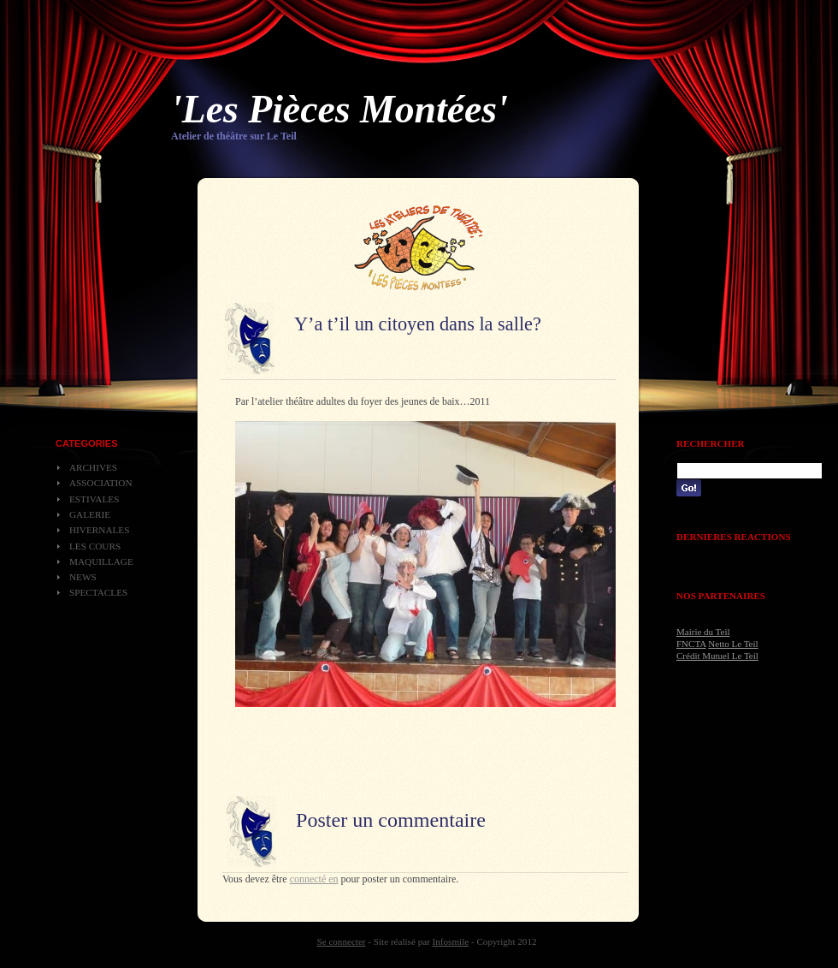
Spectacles (98, 592)
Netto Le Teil (733, 643)
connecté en (314, 879)
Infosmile (451, 941)
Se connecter (341, 941)
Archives (93, 467)
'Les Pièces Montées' (339, 109)
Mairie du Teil (703, 632)
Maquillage (101, 561)
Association (101, 483)
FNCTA (691, 643)
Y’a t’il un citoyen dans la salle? (417, 324)
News (83, 577)
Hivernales (99, 530)
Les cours (95, 546)
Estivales (94, 499)
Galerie (89, 514)
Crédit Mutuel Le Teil (717, 655)
